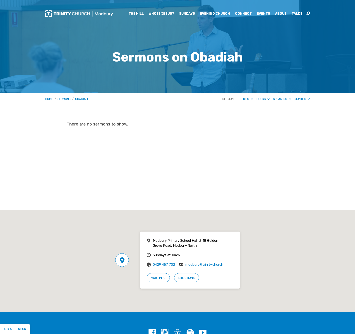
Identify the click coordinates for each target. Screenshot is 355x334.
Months (302, 99)
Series (246, 99)
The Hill (136, 13)
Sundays (187, 13)
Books (263, 99)
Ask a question (15, 329)
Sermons (64, 99)
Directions (186, 278)
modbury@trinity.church (204, 265)
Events (263, 13)
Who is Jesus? (161, 13)
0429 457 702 (164, 265)
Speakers (282, 99)
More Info (158, 278)
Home (49, 99)
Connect (243, 13)
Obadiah (81, 99)
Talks (297, 13)
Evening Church (215, 13)
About (281, 13)
